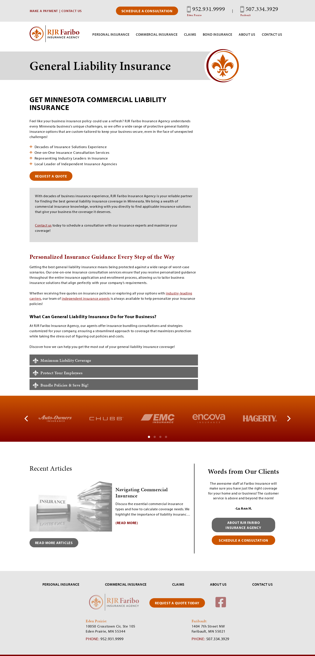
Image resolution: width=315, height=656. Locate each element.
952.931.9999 (206, 11)
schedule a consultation (243, 540)
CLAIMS (178, 585)
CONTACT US (71, 11)
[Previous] (27, 419)
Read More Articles (54, 543)
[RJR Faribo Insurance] (54, 41)
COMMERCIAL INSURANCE (126, 585)
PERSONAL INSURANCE (60, 585)
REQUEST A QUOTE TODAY (177, 603)
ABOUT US (218, 585)
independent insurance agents (86, 298)
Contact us (43, 225)
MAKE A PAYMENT (44, 11)
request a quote (51, 176)
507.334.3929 (259, 11)
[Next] (288, 419)
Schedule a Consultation (147, 11)
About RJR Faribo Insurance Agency (243, 525)
